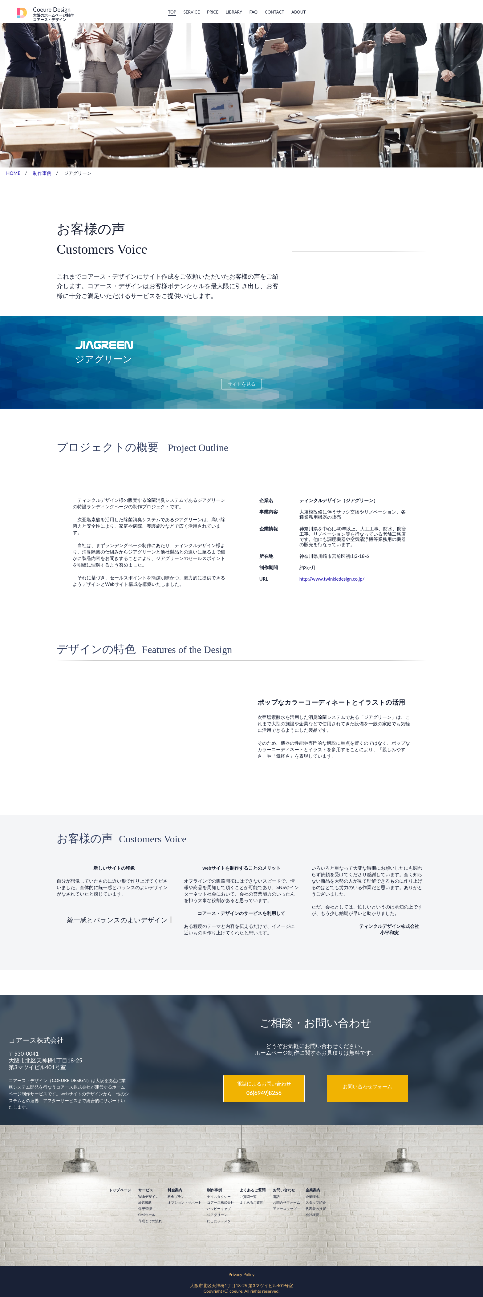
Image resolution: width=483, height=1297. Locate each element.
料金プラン (176, 1196)
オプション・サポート (184, 1202)
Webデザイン (148, 1196)
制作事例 (42, 173)
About (298, 12)
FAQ (254, 12)
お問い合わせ (284, 1190)
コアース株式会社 (220, 1202)
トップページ (120, 1190)
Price (212, 12)
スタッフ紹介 (316, 1202)
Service (191, 12)
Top (172, 12)
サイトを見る (241, 384)
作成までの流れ (150, 1221)
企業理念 (312, 1196)
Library (234, 12)
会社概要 (312, 1215)
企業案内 (313, 1190)
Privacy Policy (241, 1274)
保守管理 (145, 1208)
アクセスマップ (285, 1208)
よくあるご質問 (253, 1190)
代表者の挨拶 (316, 1208)
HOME (13, 173)
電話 (276, 1196)
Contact (274, 12)
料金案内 (175, 1190)
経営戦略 (145, 1202)
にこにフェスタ (219, 1221)
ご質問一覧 (248, 1196)
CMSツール (146, 1215)
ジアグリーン (217, 1215)
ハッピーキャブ (219, 1208)
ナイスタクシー (219, 1196)
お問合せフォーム (286, 1202)
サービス (145, 1190)
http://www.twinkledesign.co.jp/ (332, 579)
